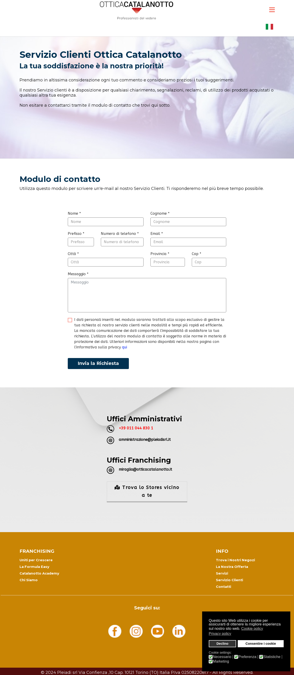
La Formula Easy (34, 567)
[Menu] (272, 10)
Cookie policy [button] (252, 629)
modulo (75, 208)
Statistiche (271, 657)
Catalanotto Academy (39, 573)
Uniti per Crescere (36, 560)
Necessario (222, 657)
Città (73, 254)
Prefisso (76, 233)
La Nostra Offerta (232, 567)
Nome (74, 213)
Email (156, 233)
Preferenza (247, 657)
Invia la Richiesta (98, 363)
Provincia (159, 254)
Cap (196, 254)
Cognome (160, 213)
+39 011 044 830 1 (136, 428)
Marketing (221, 661)
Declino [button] (222, 643)
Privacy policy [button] (220, 634)
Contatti (223, 587)
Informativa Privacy (147, 670)
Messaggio (78, 274)
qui (124, 347)
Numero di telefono (120, 233)
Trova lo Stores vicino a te (147, 491)
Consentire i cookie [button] (261, 643)
